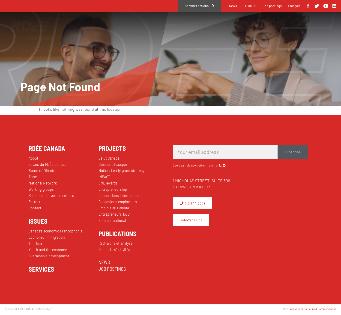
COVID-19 (249, 5)
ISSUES (38, 221)
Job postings (272, 5)
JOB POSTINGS (112, 269)
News (233, 5)
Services (279, 26)
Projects (246, 26)
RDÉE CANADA (47, 148)
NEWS (104, 262)
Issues (216, 26)
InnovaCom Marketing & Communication (313, 308)
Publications (315, 26)
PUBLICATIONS (118, 234)
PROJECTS (112, 148)
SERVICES (41, 269)
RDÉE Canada (181, 26)
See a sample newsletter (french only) (197, 165)
